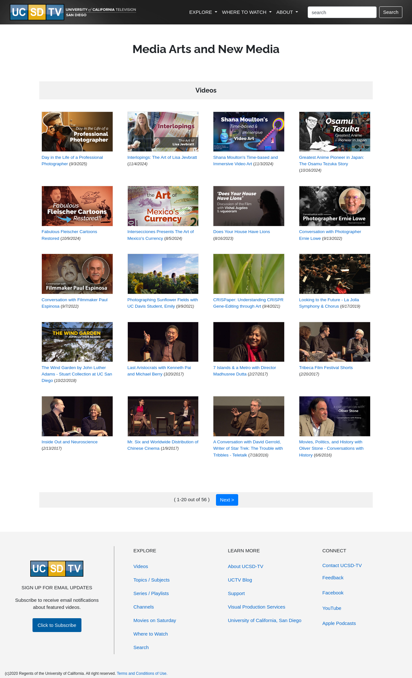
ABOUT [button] (285, 12)
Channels (144, 607)
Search (390, 12)
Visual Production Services (256, 607)
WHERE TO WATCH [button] (245, 12)
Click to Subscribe (57, 625)
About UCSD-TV (245, 566)
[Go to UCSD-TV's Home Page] (74, 12)
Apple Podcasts (339, 623)
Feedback (333, 577)
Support (236, 593)
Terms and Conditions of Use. (142, 673)
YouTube (332, 608)
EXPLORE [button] (201, 12)
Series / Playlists (151, 593)
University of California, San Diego (264, 620)
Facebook (333, 592)
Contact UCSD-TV (342, 565)
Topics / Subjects (152, 580)
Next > (227, 499)
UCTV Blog (240, 580)
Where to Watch (151, 634)
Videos (141, 566)
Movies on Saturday (155, 620)
